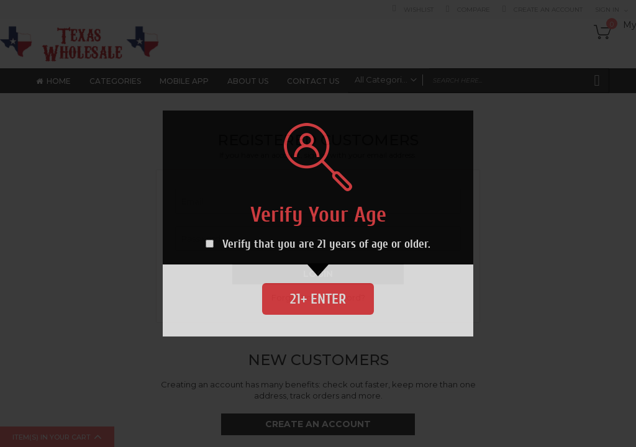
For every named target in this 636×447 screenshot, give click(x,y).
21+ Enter (318, 299)
